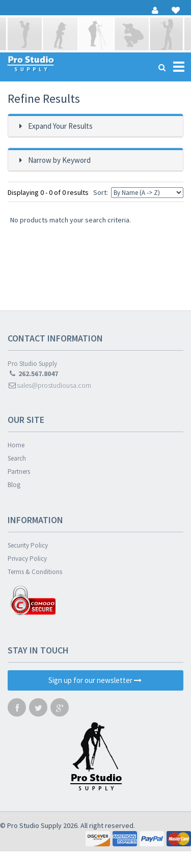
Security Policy (28, 545)
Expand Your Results (60, 126)
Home (16, 445)
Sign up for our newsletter (95, 680)
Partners (19, 471)
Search (17, 458)
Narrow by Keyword (59, 160)
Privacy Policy (27, 558)
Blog (14, 484)
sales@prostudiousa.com (49, 385)
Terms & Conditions (35, 571)
